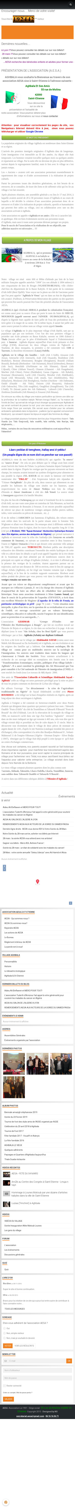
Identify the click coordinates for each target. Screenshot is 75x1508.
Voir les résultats (24, 1346)
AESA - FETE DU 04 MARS (25, 1173)
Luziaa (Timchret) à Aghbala (26, 1203)
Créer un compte (9, 1393)
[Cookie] (6, 1502)
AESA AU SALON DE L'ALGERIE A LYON (20, 819)
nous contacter (50, 116)
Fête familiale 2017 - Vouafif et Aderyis (22, 1136)
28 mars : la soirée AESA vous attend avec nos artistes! (27, 838)
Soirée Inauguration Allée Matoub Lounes (23, 1226)
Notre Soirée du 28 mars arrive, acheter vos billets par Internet (30, 834)
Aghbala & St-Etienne (14, 976)
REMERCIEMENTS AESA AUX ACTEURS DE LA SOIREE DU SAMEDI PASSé (36, 824)
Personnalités (10, 961)
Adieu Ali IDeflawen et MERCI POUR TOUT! (22, 807)
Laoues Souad (62, 594)
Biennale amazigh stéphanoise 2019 (20, 1112)
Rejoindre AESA (11, 928)
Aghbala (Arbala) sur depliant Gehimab (43, 635)
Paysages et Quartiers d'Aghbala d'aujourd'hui (25, 1155)
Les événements (11, 1250)
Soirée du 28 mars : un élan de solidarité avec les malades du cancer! (33, 848)
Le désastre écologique (14, 971)
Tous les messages (15, 1309)
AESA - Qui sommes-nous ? (16, 918)
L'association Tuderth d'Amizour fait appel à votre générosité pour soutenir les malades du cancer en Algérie (36, 813)
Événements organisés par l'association (22, 1040)
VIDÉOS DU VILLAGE (13, 1221)
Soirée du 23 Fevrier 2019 (15, 1117)
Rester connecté (12, 1385)
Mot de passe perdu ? (24, 1393)
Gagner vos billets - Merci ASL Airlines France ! (23, 843)
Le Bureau (9, 937)
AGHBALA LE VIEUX (13, 1145)
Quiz (6, 1269)
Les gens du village (12, 1230)
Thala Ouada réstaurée (14, 1159)
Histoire (7, 966)
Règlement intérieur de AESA (17, 942)
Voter (8, 1346)
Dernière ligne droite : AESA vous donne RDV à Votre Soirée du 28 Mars (34, 829)
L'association (10, 1245)
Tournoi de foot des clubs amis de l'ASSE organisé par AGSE (31, 1122)
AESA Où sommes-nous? (15, 923)
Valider (8, 1399)
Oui (6, 1328)
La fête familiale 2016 (14, 1140)
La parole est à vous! (13, 947)
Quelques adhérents (13, 1150)
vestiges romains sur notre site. (16, 579)
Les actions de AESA (13, 933)
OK (69, 1361)
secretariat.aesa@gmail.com (30, 1416)
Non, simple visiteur (13, 1333)
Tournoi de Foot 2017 (13, 1131)
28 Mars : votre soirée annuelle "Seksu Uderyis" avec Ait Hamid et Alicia (34, 852)
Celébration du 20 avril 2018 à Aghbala (21, 1126)
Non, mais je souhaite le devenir (19, 1338)
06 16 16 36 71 (52, 1416)
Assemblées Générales (14, 1035)
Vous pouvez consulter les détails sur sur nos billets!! (47, 50)
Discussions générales (14, 1255)
